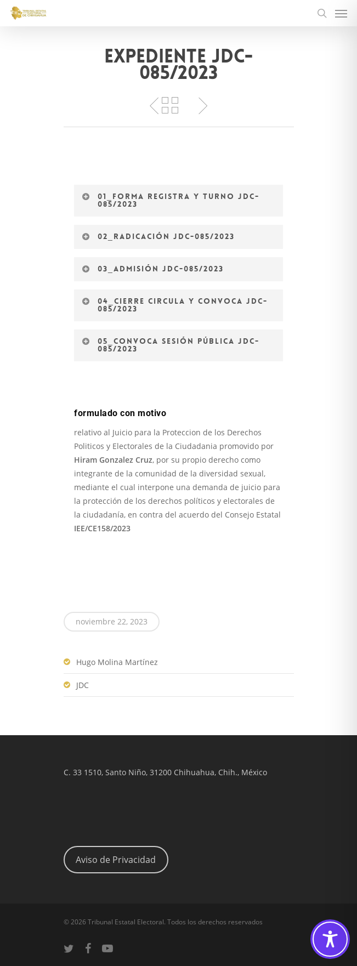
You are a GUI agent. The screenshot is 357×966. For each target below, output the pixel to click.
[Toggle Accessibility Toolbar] (330, 939)
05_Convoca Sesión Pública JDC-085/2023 (170, 345)
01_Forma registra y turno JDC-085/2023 (170, 200)
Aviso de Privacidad (116, 860)
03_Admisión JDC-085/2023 (152, 269)
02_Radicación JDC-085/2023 (158, 236)
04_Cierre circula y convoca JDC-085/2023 (174, 305)
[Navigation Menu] (341, 13)
